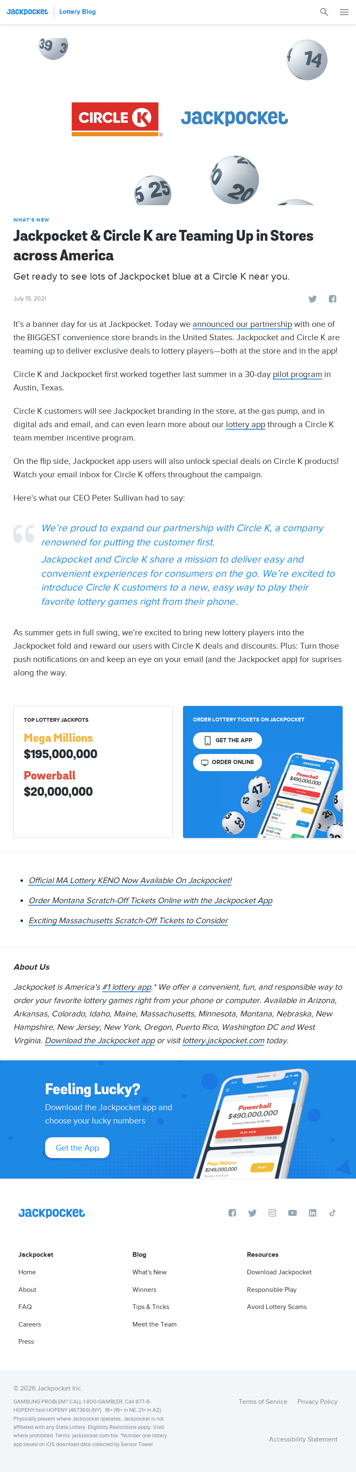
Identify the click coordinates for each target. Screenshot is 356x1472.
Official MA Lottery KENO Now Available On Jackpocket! (129, 880)
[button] (344, 12)
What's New (31, 220)
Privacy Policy (318, 1402)
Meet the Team (154, 1324)
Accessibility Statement (303, 1439)
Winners (144, 1290)
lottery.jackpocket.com (223, 1040)
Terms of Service (263, 1402)
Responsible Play (272, 1290)
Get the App (77, 1147)
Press (26, 1341)
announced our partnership (242, 324)
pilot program (297, 374)
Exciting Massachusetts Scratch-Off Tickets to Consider (128, 920)
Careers (29, 1324)
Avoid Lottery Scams (277, 1307)
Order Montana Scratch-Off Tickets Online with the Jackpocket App (150, 900)
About (27, 1290)
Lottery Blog (77, 12)
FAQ (25, 1307)
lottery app (245, 424)
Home (27, 1272)
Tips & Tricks (150, 1307)
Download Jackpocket (279, 1272)
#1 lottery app (126, 986)
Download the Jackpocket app (100, 1040)
